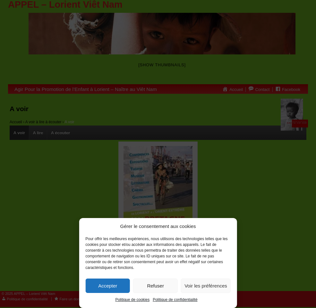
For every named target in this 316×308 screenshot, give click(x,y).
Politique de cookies (132, 299)
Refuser (155, 285)
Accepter (107, 285)
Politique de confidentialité (175, 299)
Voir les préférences (205, 285)
